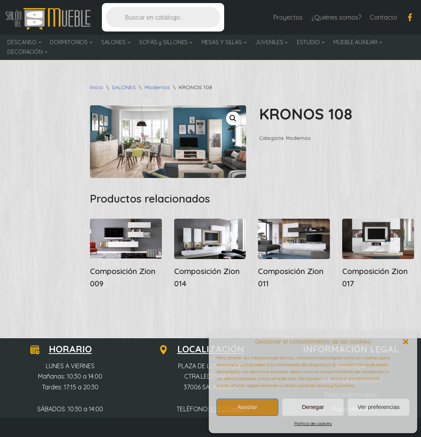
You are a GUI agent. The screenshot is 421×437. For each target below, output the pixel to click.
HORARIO (66, 349)
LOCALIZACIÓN (206, 349)
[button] (405, 342)
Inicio (96, 87)
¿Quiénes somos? (336, 17)
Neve (13, 427)
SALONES (124, 87)
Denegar (313, 407)
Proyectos (288, 17)
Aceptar (247, 407)
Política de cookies (313, 423)
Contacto (383, 17)
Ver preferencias (378, 407)
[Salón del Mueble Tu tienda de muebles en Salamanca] (48, 19)
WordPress (95, 427)
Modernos (157, 87)
